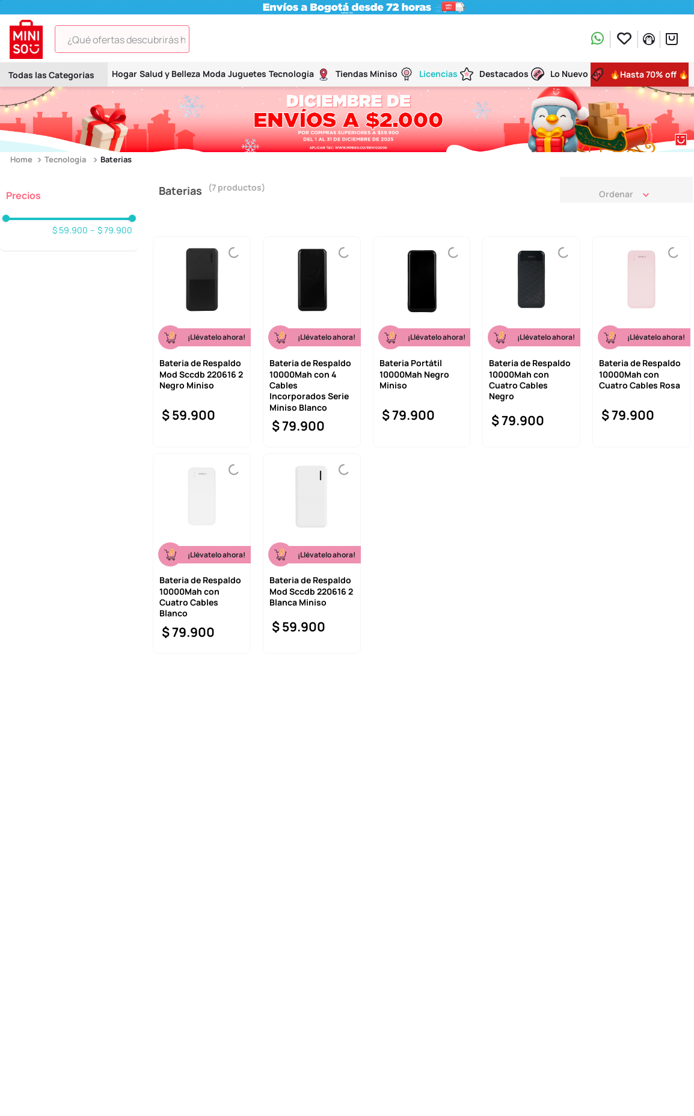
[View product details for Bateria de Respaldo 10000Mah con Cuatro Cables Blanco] (202, 553)
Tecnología (65, 159)
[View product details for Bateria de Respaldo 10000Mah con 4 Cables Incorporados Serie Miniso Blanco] (312, 341)
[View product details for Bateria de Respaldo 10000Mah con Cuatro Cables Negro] (531, 341)
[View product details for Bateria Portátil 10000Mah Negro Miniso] (422, 341)
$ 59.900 (70, 230)
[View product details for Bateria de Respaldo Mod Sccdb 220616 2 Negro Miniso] (202, 341)
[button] (69, 195)
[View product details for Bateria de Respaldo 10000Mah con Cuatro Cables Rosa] (641, 341)
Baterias (116, 159)
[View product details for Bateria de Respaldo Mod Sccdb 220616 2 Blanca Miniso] (312, 553)
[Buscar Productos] (206, 39)
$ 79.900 (111, 230)
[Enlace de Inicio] (22, 159)
